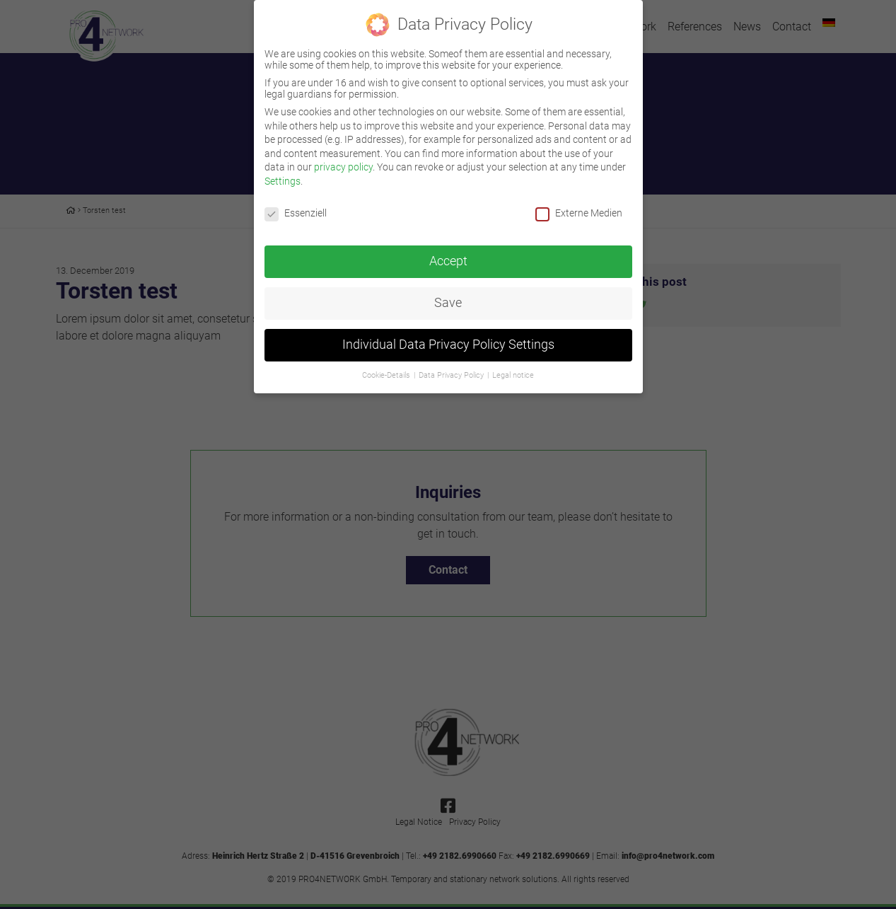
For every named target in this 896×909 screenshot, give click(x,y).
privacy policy (343, 157)
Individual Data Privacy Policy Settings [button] (448, 335)
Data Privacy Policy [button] (452, 366)
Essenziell (295, 203)
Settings (282, 171)
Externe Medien (578, 203)
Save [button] (448, 293)
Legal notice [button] (513, 366)
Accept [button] (448, 252)
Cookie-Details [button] (387, 366)
